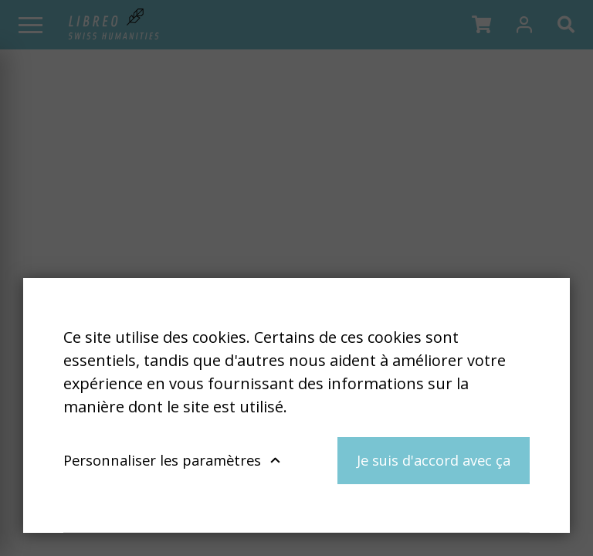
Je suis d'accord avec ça (433, 460)
